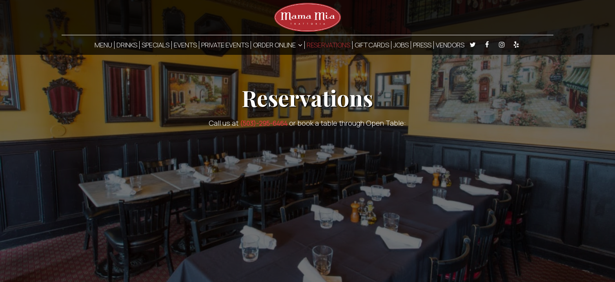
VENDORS (450, 45)
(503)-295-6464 (263, 123)
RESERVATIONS (328, 45)
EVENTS (185, 45)
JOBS (401, 45)
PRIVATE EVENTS (225, 45)
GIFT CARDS (372, 45)
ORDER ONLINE (277, 45)
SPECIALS (155, 45)
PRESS (422, 45)
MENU (103, 45)
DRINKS (126, 45)
